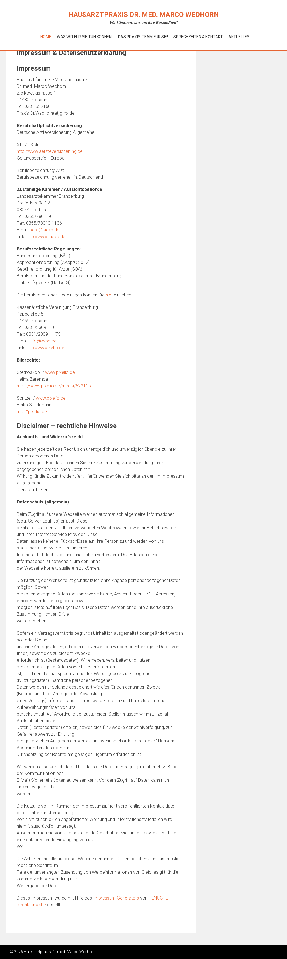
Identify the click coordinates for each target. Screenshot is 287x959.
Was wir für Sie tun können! (84, 37)
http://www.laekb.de (45, 236)
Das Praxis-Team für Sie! (143, 37)
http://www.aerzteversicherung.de (50, 151)
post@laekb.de (44, 230)
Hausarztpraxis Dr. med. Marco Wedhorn (143, 15)
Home (45, 37)
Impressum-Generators (116, 898)
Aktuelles (238, 37)
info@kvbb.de (43, 341)
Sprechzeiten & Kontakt (198, 37)
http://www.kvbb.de (45, 347)
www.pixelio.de (60, 372)
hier (109, 295)
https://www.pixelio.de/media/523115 (54, 385)
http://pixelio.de (32, 411)
